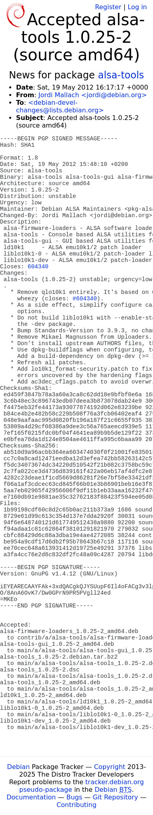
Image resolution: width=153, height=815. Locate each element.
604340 (38, 267)
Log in (137, 7)
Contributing (76, 805)
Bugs (74, 797)
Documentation (31, 797)
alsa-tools (121, 75)
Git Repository (115, 797)
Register (108, 7)
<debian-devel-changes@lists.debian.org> (60, 106)
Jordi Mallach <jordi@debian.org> (92, 95)
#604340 (84, 299)
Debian (18, 767)
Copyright (109, 767)
